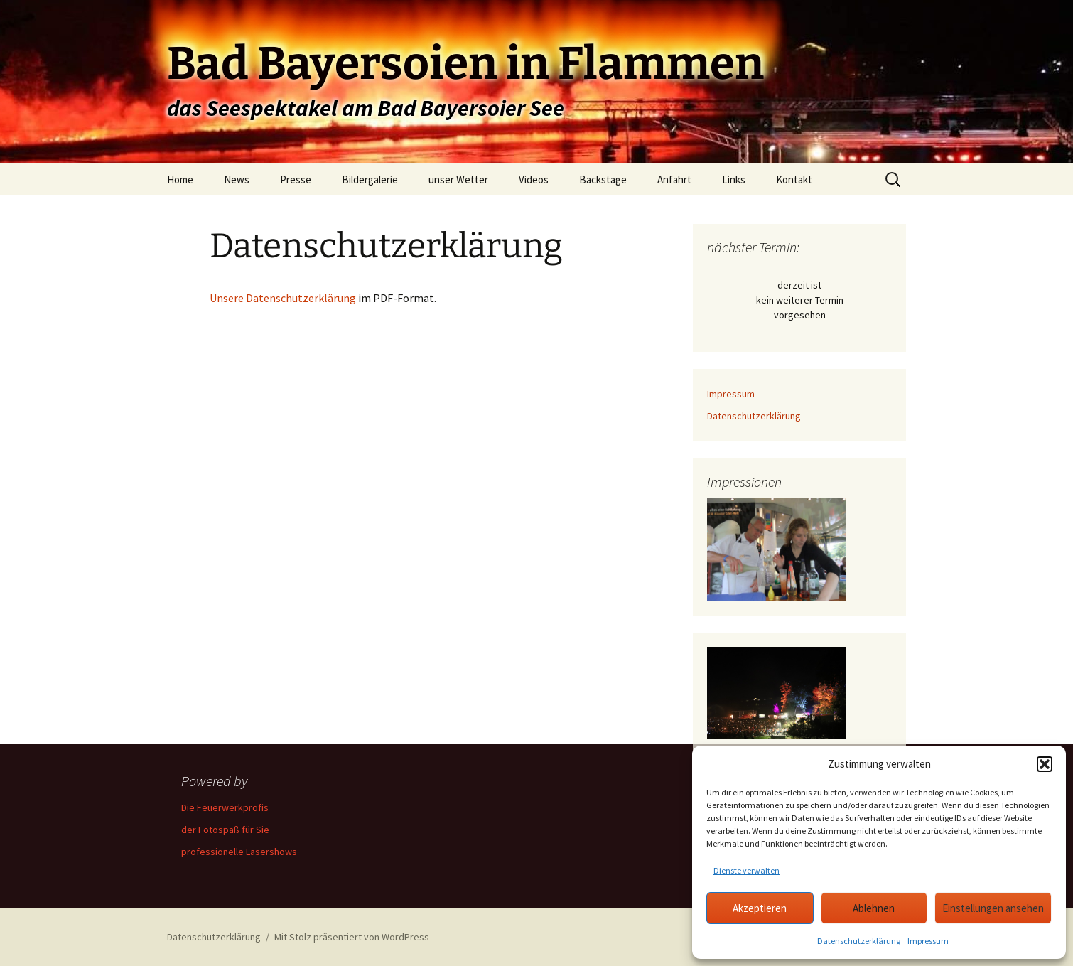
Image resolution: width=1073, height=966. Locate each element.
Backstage (603, 179)
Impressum (928, 940)
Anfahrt (674, 179)
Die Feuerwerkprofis (225, 807)
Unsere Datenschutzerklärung (283, 298)
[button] (1044, 764)
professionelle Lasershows (239, 851)
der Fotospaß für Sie (225, 829)
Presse (295, 179)
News (236, 179)
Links (733, 179)
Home (180, 179)
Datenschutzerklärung (858, 940)
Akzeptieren (760, 908)
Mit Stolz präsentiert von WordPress (351, 936)
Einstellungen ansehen (993, 908)
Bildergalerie (370, 179)
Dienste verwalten (746, 870)
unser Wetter (458, 179)
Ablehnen (874, 908)
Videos (534, 179)
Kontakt (794, 179)
